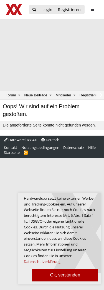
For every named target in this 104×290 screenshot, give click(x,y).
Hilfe (92, 147)
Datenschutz (73, 147)
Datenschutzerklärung (42, 261)
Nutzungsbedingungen (40, 147)
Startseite (12, 152)
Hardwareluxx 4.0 (20, 139)
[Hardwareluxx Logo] (14, 9)
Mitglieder (63, 95)
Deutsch (50, 139)
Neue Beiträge (35, 95)
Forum (11, 95)
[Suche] (34, 10)
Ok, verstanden (65, 275)
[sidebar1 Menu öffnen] (92, 9)
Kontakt (10, 147)
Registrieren (89, 95)
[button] (19, 95)
